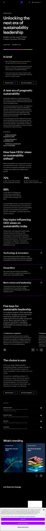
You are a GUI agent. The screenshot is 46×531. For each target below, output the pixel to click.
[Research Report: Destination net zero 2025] (13, 457)
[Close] (43, 509)
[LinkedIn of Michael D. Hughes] (41, 415)
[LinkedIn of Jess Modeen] (41, 427)
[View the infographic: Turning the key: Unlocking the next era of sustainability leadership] (27, 82)
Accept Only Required (23, 523)
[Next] (41, 475)
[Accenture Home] (21, 2)
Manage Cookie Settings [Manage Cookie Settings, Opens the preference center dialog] (23, 527)
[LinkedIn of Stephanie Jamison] (41, 408)
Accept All (23, 519)
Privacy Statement (31, 516)
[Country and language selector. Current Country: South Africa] (37, 2)
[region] (23, 519)
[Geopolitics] (41, 267)
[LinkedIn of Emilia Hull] (41, 421)
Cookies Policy (21, 516)
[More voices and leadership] (41, 282)
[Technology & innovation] (41, 252)
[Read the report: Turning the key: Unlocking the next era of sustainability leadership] (10, 82)
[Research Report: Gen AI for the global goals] (35, 457)
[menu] (4, 2)
